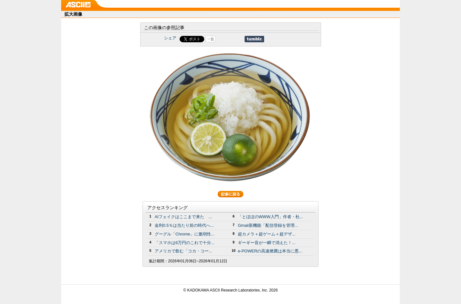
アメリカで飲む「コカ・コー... (183, 251)
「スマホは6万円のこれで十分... (184, 242)
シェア (170, 38)
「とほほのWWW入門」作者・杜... (270, 216)
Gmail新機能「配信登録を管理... (268, 225)
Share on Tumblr (254, 39)
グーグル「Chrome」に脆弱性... (184, 234)
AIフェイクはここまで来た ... (183, 216)
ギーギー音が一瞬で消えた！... (266, 242)
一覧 (210, 39)
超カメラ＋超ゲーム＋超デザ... (266, 234)
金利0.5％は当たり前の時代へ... (184, 225)
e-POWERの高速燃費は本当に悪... (270, 251)
